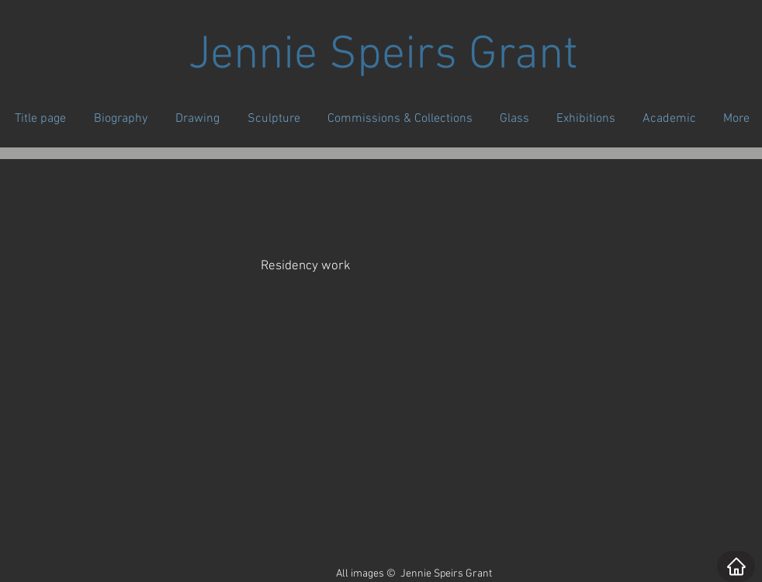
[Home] (736, 566)
